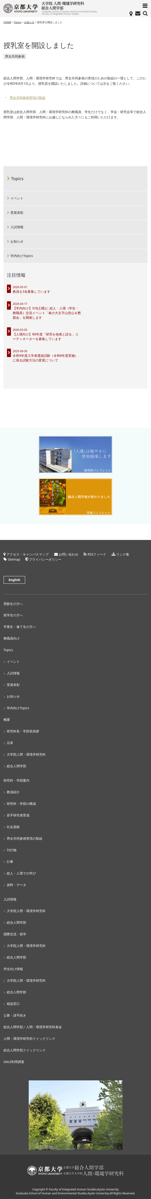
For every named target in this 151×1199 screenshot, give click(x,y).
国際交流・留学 (14, 934)
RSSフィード (97, 554)
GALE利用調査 (13, 1061)
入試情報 (16, 227)
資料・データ (16, 885)
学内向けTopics (21, 255)
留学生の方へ (13, 615)
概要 (6, 719)
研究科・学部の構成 (21, 803)
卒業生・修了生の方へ (19, 626)
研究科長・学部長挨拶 (23, 731)
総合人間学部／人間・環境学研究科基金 (32, 1027)
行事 (10, 861)
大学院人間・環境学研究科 (26, 754)
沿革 (10, 743)
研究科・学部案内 (16, 780)
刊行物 (11, 850)
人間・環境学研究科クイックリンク (29, 1038)
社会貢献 (13, 827)
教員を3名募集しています (31, 291)
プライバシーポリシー (45, 559)
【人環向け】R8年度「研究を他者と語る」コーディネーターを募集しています (45, 336)
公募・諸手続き (14, 1015)
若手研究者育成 (18, 815)
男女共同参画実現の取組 (27, 98)
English (14, 580)
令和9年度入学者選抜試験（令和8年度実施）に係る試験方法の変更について (45, 357)
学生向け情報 (13, 969)
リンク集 (122, 554)
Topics (17, 178)
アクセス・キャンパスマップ (27, 554)
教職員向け (11, 638)
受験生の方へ (13, 603)
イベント (16, 198)
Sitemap (14, 559)
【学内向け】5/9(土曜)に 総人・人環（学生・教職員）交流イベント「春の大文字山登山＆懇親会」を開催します (47, 313)
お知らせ (16, 241)
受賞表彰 (16, 212)
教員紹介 (13, 792)
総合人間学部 (16, 766)
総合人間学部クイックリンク (24, 1050)
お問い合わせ (68, 554)
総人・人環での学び (21, 873)
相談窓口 (13, 1003)
